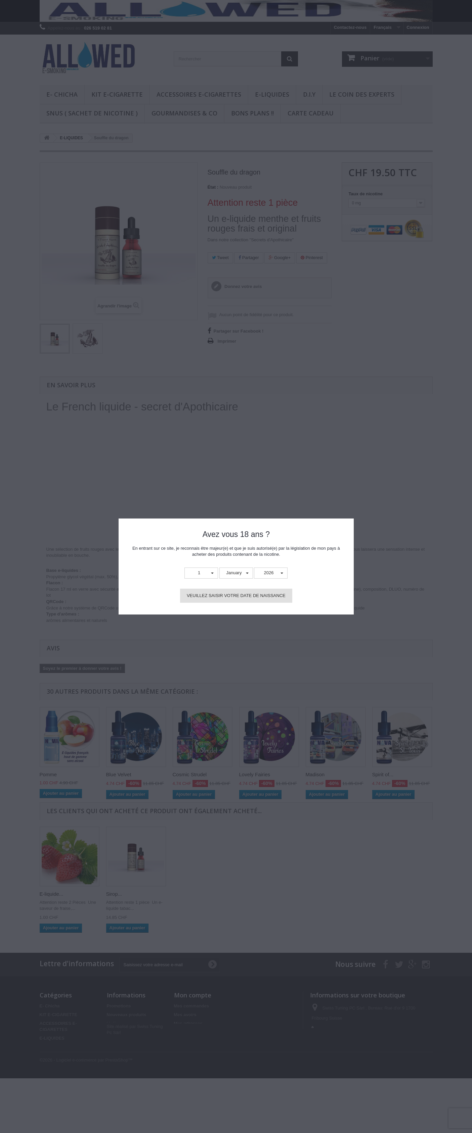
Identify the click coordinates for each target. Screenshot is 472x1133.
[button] (201, 573)
